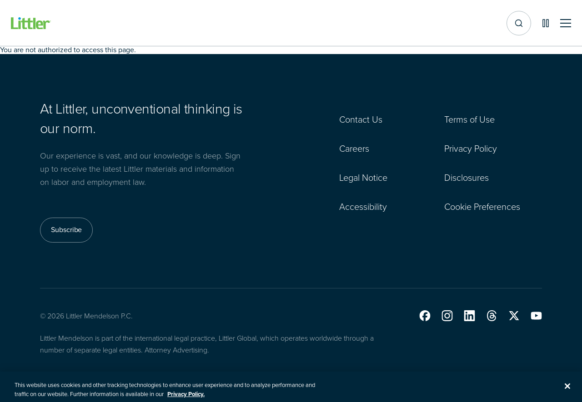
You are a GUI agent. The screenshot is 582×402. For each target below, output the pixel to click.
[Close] (567, 390)
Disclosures (466, 177)
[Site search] (519, 23)
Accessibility (363, 206)
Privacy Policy (470, 148)
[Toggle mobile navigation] (565, 23)
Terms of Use (469, 119)
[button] (425, 315)
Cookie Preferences (482, 206)
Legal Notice (363, 177)
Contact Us (360, 119)
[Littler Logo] (31, 23)
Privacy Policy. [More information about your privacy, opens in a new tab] (186, 397)
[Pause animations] (545, 23)
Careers (354, 148)
